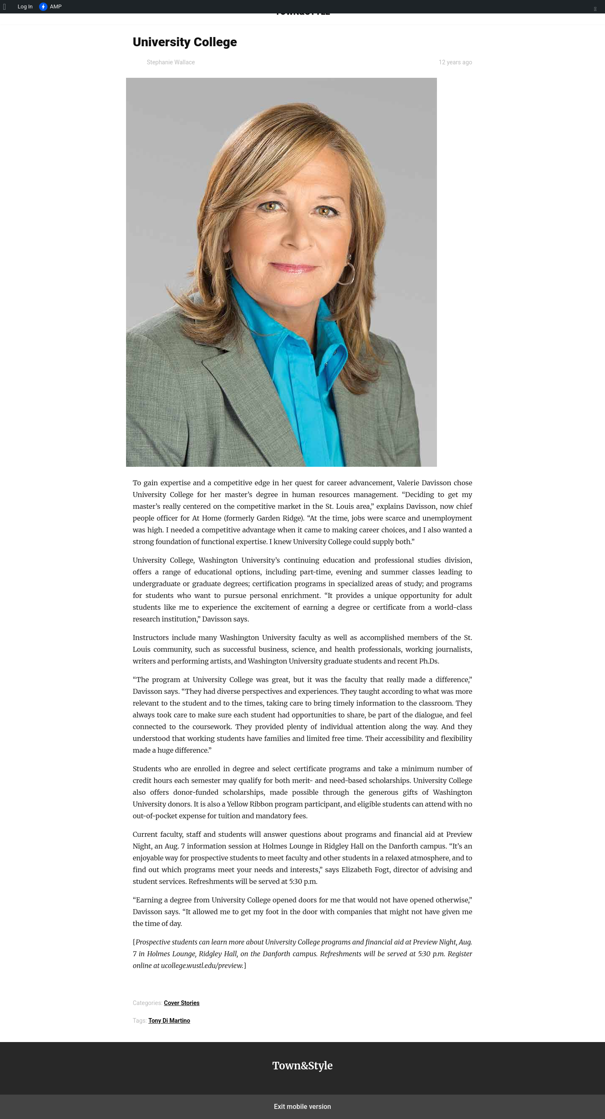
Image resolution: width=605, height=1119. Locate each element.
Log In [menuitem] (25, 6)
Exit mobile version (302, 1107)
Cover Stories (182, 1003)
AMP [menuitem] (50, 7)
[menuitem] (7, 6)
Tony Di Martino (169, 1020)
